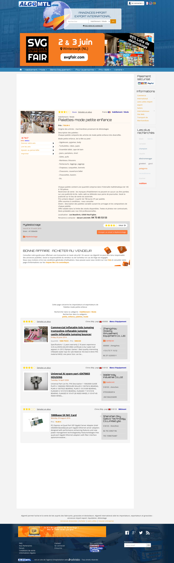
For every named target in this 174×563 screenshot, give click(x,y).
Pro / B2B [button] (105, 70)
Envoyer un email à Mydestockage (112, 232)
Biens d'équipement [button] (61, 70)
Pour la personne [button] (86, 70)
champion (143, 149)
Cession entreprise (106, 521)
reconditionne (144, 173)
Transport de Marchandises (143, 119)
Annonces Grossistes (68, 521)
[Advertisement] (75, 93)
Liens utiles (92, 521)
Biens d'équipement (118, 321)
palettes (79, 317)
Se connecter (59, 546)
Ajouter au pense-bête (30, 150)
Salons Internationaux (143, 109)
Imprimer (25, 153)
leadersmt (110, 382)
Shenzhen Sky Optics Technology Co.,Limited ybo (114, 418)
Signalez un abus (85, 112)
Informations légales (27, 553)
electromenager (145, 158)
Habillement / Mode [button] (36, 70)
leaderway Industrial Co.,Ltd (113, 375)
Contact (57, 543)
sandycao (110, 341)
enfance (71, 317)
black (141, 139)
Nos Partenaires (25, 546)
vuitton (143, 183)
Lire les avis (26, 146)
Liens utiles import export (144, 103)
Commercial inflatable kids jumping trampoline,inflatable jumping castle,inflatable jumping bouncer (72, 331)
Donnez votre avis (28, 143)
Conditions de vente (27, 550)
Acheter (82, 521)
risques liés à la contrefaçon (57, 262)
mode (85, 317)
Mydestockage (31, 224)
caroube (142, 144)
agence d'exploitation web (57, 560)
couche (142, 153)
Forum (21, 548)
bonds (150, 139)
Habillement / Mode (120, 112)
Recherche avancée (93, 26)
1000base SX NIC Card (64, 415)
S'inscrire (58, 548)
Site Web (140, 114)
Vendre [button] (119, 70)
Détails (74, 112)
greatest (142, 163)
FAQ (109, 260)
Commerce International (142, 97)
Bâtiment (122, 409)
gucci (151, 163)
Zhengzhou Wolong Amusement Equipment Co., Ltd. (114, 332)
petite (64, 317)
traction (142, 178)
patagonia (143, 168)
